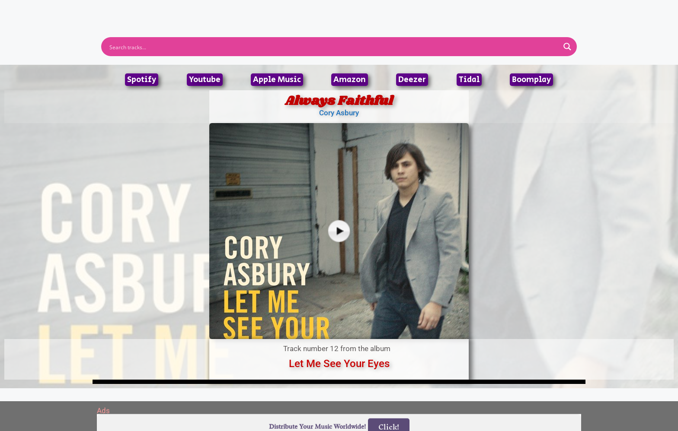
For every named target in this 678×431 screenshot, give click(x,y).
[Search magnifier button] (567, 47)
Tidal (469, 80)
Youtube (205, 80)
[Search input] (333, 46)
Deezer (412, 80)
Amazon (349, 80)
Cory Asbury (339, 112)
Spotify (141, 80)
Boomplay (531, 80)
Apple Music (277, 80)
